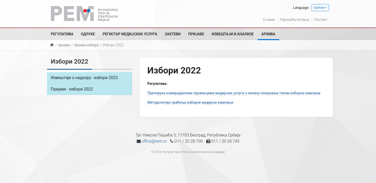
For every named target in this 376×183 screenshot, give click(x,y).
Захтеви (173, 34)
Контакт (321, 20)
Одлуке (88, 34)
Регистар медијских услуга (130, 34)
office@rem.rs (154, 141)
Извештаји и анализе (233, 34)
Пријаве (196, 34)
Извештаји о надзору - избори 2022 (84, 77)
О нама (269, 20)
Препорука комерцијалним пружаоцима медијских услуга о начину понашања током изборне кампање (233, 93)
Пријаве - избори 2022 (72, 89)
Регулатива (62, 34)
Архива (268, 34)
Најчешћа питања (294, 20)
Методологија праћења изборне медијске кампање (190, 102)
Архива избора (86, 45)
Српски (319, 7)
